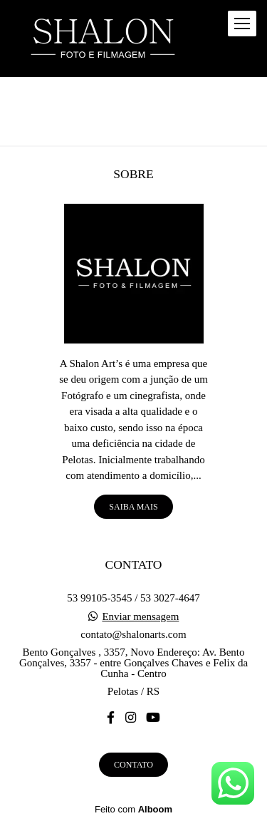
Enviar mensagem (140, 616)
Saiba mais (133, 507)
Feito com (133, 809)
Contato (133, 765)
